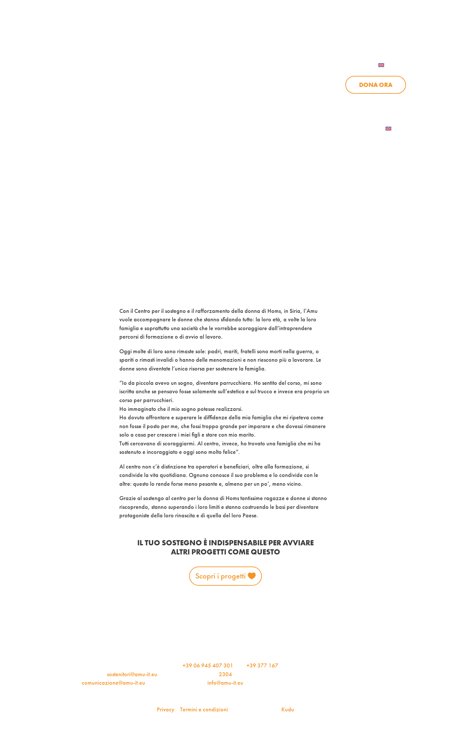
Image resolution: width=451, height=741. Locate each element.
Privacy (165, 709)
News (258, 85)
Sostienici (306, 85)
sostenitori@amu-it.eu (132, 674)
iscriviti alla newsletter (257, 32)
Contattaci (387, 32)
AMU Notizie (186, 32)
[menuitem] (389, 65)
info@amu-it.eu (225, 682)
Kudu (287, 709)
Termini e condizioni (204, 709)
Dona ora (375, 85)
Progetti (213, 85)
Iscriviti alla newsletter (343, 128)
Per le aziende (329, 32)
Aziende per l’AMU (308, 101)
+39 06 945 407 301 (208, 665)
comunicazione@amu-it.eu (113, 682)
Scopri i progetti (220, 576)
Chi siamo (160, 85)
